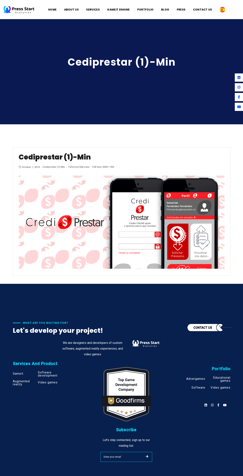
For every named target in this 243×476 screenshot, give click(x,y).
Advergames (195, 378)
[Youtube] (239, 106)
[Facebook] (239, 97)
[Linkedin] (239, 77)
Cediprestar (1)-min (53, 166)
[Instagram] (239, 87)
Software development (47, 374)
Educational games (221, 379)
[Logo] (19, 9)
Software (198, 387)
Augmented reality (21, 383)
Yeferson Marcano (79, 166)
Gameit (18, 373)
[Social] (225, 405)
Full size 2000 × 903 (103, 166)
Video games (48, 382)
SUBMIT (147, 456)
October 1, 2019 (29, 167)
